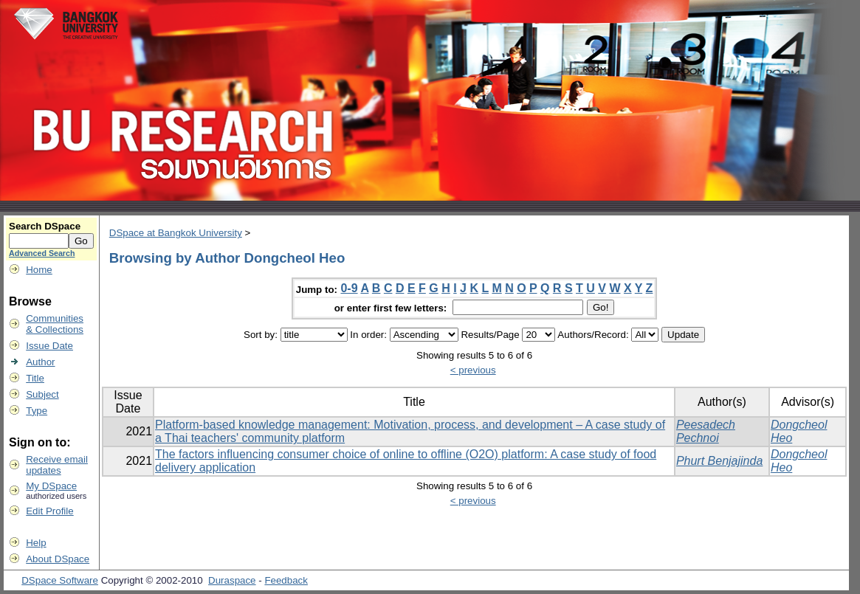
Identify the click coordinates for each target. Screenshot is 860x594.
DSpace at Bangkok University (175, 232)
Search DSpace (44, 226)
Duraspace (231, 580)
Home (39, 269)
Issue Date (49, 345)
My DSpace (51, 485)
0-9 (348, 288)
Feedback (286, 580)
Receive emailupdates (57, 465)
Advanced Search (42, 253)
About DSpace (57, 558)
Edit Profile (49, 511)
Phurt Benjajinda (719, 461)
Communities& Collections (54, 324)
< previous (473, 370)
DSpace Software (59, 580)
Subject (42, 394)
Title (35, 378)
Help (36, 542)
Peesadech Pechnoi (705, 431)
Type (36, 410)
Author (40, 361)
